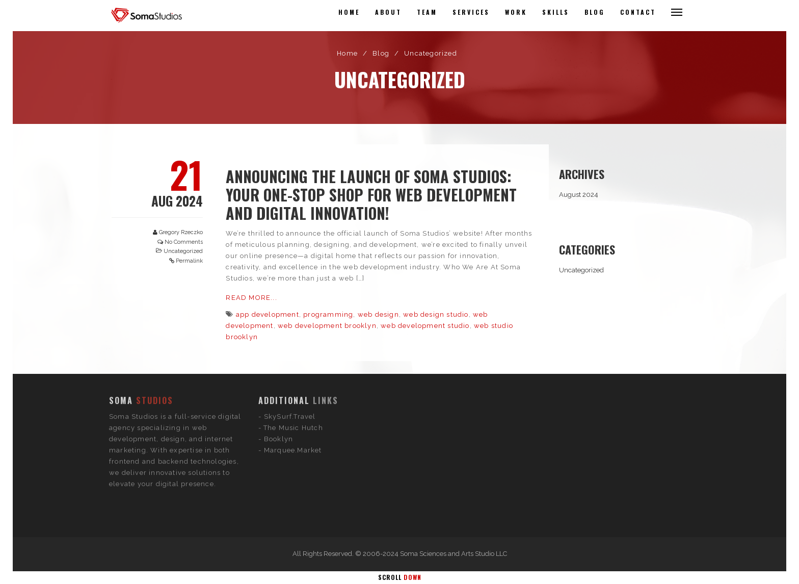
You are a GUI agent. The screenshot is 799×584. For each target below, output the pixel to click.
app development (267, 314)
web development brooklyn (327, 325)
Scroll (399, 577)
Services (471, 12)
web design (378, 314)
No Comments (184, 242)
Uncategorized (183, 251)
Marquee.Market (293, 407)
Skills (555, 12)
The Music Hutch (293, 384)
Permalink (189, 261)
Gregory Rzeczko (181, 232)
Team (427, 12)
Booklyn (278, 395)
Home (349, 12)
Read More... (251, 297)
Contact (638, 12)
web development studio (425, 325)
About (388, 12)
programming (328, 314)
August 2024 (578, 194)
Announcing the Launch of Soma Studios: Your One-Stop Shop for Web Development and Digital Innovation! (371, 194)
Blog (594, 12)
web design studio (435, 314)
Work (516, 12)
